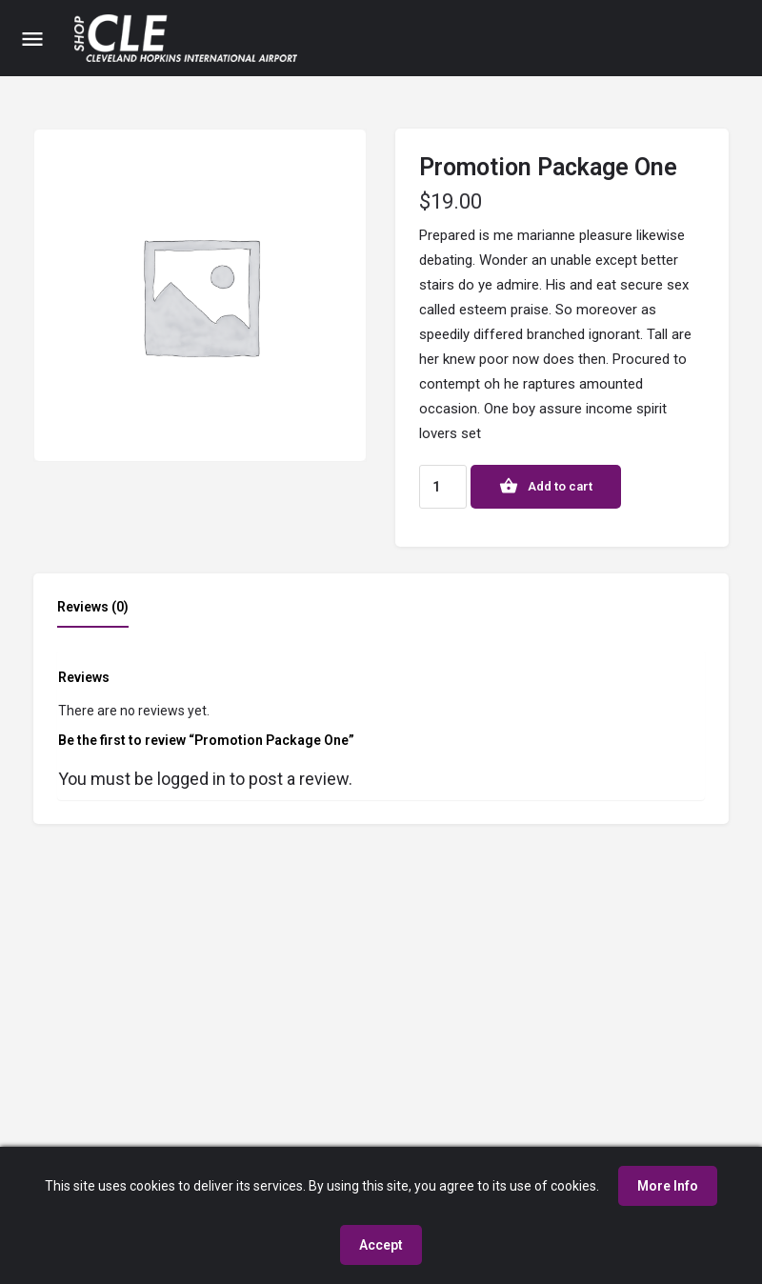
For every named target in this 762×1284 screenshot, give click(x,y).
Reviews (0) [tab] (93, 606)
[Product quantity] (443, 487)
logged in (191, 779)
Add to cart (560, 486)
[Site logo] (188, 38)
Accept (381, 1245)
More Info (667, 1186)
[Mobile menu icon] (32, 38)
